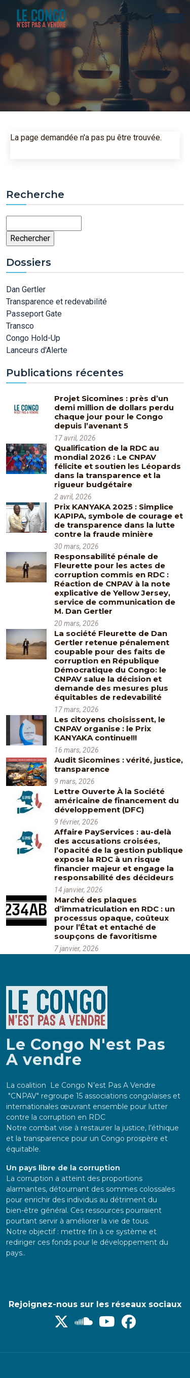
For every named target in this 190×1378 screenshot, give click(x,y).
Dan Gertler (26, 289)
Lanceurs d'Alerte (36, 350)
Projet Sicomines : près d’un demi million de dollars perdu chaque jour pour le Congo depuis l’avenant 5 (114, 411)
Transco (20, 326)
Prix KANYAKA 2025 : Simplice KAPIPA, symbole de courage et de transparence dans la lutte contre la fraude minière (118, 520)
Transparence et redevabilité (56, 301)
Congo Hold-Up (33, 338)
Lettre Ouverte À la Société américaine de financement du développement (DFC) (116, 800)
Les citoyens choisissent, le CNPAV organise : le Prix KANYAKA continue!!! (109, 728)
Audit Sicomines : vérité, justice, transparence (118, 764)
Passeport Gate (34, 314)
